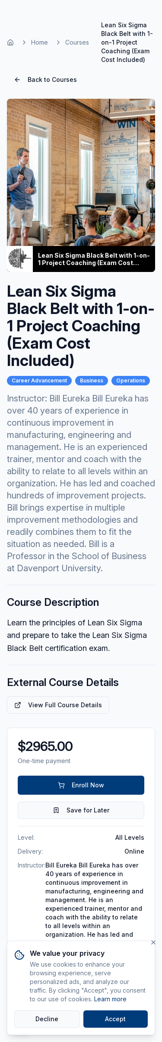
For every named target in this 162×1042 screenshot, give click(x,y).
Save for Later (81, 810)
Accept (115, 1019)
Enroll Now (81, 785)
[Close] (153, 942)
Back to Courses (45, 79)
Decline (46, 1019)
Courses (77, 42)
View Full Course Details (58, 705)
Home (39, 42)
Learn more (110, 999)
